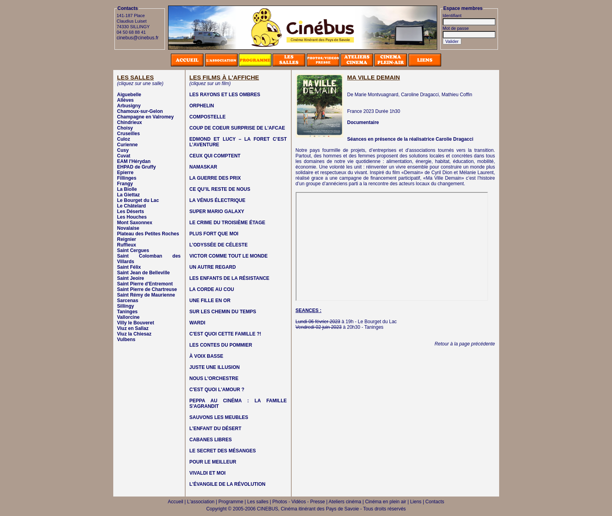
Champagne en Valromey (145, 117)
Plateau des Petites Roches (148, 234)
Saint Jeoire (130, 278)
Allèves (125, 100)
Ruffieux (126, 245)
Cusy (123, 150)
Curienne (127, 144)
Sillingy (125, 306)
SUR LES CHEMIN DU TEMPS (223, 311)
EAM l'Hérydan (134, 161)
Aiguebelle (129, 94)
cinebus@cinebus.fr (138, 38)
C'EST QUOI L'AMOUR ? (217, 389)
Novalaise (128, 228)
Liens (416, 501)
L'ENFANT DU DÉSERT (216, 428)
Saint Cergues (133, 250)
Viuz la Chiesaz (134, 334)
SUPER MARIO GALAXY (217, 211)
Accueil (175, 501)
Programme (231, 501)
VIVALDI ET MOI (208, 473)
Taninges (127, 311)
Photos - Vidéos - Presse (298, 501)
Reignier (126, 239)
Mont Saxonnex (135, 222)
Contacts (434, 501)
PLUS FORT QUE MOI (214, 234)
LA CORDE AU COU (212, 289)
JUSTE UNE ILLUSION (215, 367)
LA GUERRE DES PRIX (215, 178)
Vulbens (126, 339)
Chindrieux (129, 122)
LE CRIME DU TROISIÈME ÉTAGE (227, 222)
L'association (201, 501)
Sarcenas (127, 300)
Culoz (123, 139)
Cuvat (123, 156)
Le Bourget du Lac (138, 200)
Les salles (257, 501)
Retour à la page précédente (464, 344)
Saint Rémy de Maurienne (146, 295)
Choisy (125, 128)
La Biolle (127, 189)
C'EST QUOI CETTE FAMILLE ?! (225, 334)
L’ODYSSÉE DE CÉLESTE (219, 245)
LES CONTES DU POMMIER (221, 345)
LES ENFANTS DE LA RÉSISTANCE (229, 278)
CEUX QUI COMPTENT (215, 156)
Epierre (125, 172)
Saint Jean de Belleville (143, 272)
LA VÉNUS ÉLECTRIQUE (218, 200)
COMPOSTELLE (208, 117)
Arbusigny (129, 106)
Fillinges (127, 178)
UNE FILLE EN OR (210, 300)
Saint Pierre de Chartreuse (147, 289)
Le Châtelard (131, 206)
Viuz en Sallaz (133, 328)
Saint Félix (129, 267)
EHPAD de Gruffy (136, 167)
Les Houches (132, 217)
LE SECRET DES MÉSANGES (223, 451)
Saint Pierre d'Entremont (145, 284)
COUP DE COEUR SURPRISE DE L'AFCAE (237, 128)
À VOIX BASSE (206, 356)
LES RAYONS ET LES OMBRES (225, 94)
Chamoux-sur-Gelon (140, 111)
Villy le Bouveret (135, 323)
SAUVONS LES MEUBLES (219, 417)
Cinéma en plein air (385, 501)
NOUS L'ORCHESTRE (214, 378)
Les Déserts (130, 211)
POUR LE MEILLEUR (213, 462)
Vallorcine (128, 317)
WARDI (197, 323)
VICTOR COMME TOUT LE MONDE (229, 256)
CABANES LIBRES (211, 439)
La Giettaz (128, 195)
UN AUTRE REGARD (213, 267)
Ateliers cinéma (345, 501)
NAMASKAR (203, 167)
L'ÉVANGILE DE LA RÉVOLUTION (228, 484)
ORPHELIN (202, 106)
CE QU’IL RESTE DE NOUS (220, 189)
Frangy (125, 183)
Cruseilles (128, 133)
